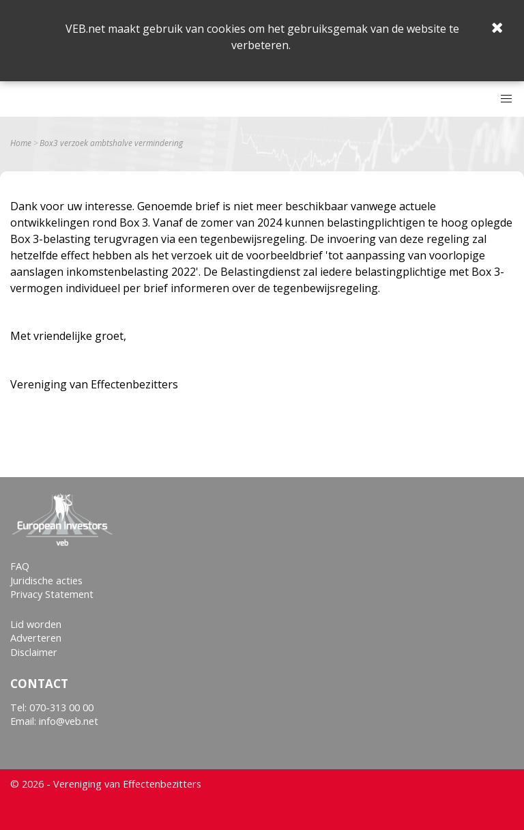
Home (20, 143)
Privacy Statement (51, 594)
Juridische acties (46, 580)
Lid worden (35, 624)
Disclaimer (33, 652)
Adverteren (35, 637)
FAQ (19, 566)
